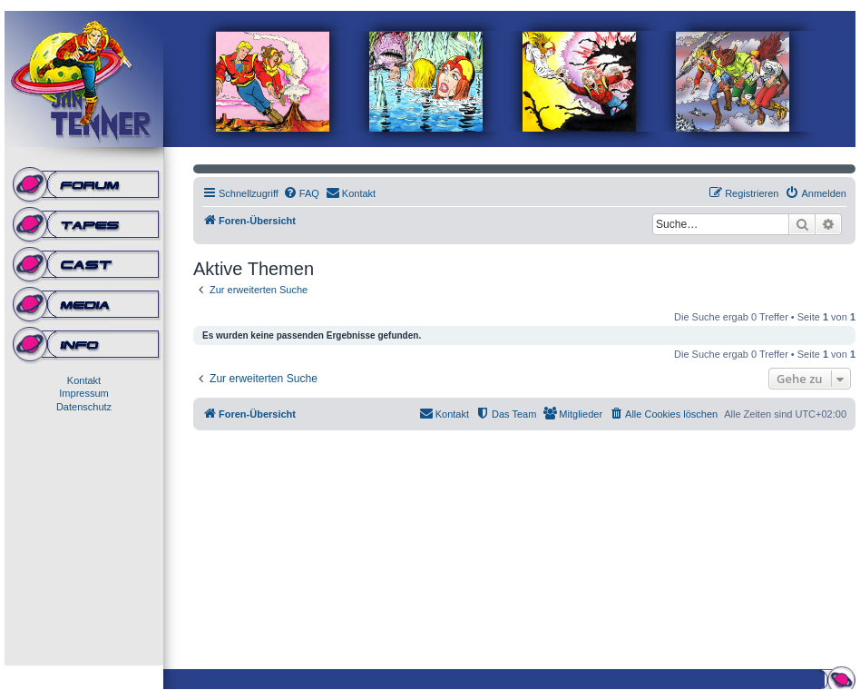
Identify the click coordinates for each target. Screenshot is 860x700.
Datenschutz (84, 406)
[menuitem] (301, 193)
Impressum (83, 393)
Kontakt (84, 380)
